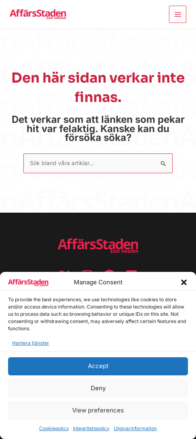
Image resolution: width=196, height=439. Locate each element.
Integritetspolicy (91, 428)
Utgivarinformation (135, 428)
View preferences (98, 410)
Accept (98, 366)
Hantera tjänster (30, 343)
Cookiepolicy (54, 428)
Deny (98, 388)
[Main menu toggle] (177, 14)
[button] (184, 282)
